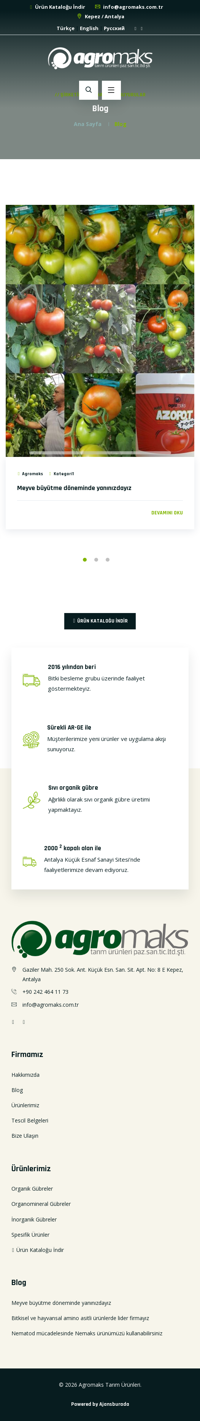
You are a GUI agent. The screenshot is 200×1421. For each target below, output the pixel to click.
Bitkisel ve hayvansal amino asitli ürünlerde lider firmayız (80, 1318)
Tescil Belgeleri (29, 1120)
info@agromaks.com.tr (128, 6)
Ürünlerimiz (25, 1105)
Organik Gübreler (32, 1188)
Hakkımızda (25, 1074)
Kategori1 (60, 474)
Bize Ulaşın (24, 1135)
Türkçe (66, 28)
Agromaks (30, 474)
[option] (100, 376)
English (89, 28)
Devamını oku (167, 512)
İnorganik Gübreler (34, 1219)
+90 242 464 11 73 (45, 991)
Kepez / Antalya (100, 16)
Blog (17, 1090)
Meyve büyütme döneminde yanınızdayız (74, 488)
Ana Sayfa (88, 124)
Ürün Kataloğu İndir (57, 6)
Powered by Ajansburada (100, 1404)
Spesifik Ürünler (30, 1234)
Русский (114, 28)
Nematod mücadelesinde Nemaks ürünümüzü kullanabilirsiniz (86, 1333)
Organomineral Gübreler (41, 1203)
